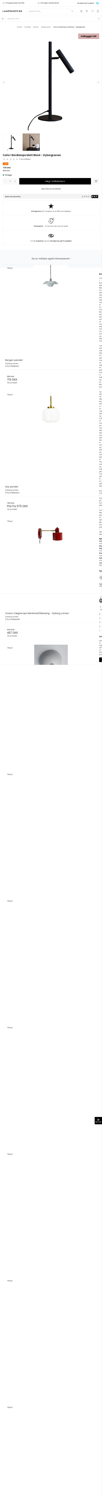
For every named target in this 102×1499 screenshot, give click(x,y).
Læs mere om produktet (51, 188)
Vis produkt (12, 382)
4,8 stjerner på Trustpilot (85, 3)
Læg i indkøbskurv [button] (55, 181)
